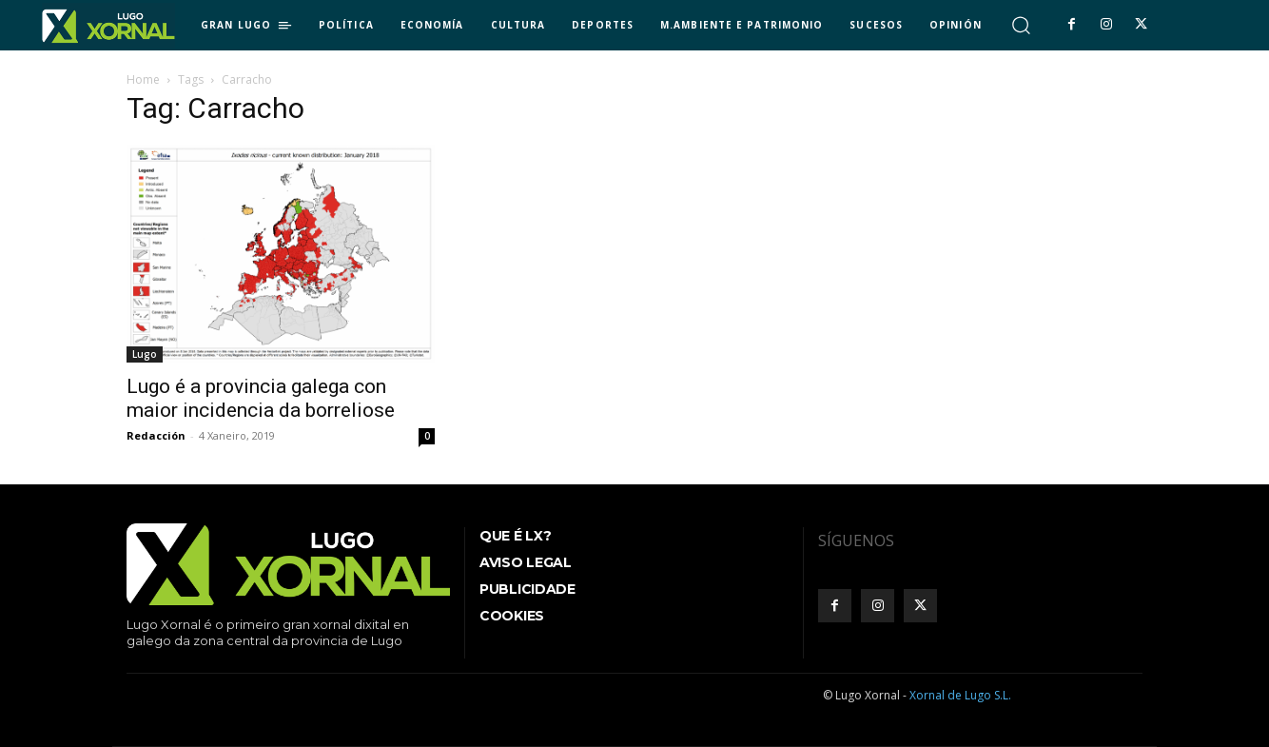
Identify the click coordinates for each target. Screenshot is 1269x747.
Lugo (144, 354)
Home (143, 79)
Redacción (156, 435)
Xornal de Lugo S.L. (960, 695)
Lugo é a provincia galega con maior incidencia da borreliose (261, 398)
